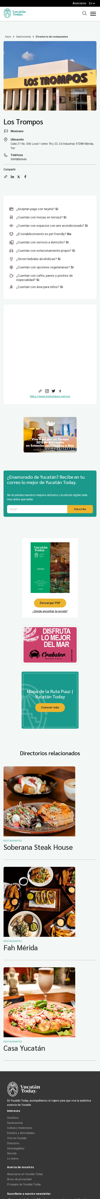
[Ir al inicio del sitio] (15, 17)
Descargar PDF (50, 603)
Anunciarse (79, 3)
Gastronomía (15, 1123)
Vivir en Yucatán (17, 1138)
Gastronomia (23, 36)
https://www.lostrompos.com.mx (50, 396)
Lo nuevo (12, 1158)
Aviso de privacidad (19, 1179)
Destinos (12, 1117)
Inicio (8, 36)
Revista (11, 1153)
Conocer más (50, 707)
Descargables (15, 1148)
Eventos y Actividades (21, 1133)
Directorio (13, 1143)
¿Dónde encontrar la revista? (50, 611)
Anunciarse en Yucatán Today (25, 1174)
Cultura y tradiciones (19, 1128)
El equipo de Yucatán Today (24, 1184)
